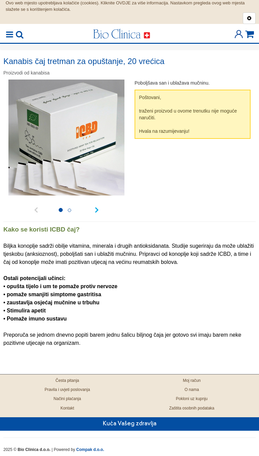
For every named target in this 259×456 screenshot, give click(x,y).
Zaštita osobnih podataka (191, 408)
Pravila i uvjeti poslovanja (67, 389)
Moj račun (192, 380)
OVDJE (123, 2)
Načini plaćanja (67, 398)
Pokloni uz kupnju (191, 398)
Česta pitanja (67, 380)
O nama (191, 389)
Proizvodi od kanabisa (26, 72)
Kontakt (67, 408)
